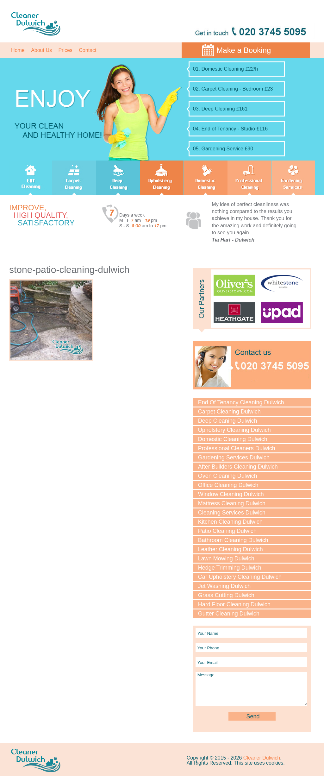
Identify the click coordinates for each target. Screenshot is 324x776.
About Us (41, 50)
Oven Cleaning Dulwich (227, 476)
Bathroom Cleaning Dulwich (233, 540)
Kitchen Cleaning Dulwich (230, 522)
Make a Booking (243, 50)
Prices (65, 50)
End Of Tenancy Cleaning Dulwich (241, 402)
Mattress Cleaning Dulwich (231, 503)
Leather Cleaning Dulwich (230, 549)
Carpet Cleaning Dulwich (229, 411)
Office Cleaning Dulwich (228, 485)
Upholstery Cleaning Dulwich (234, 430)
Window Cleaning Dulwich (231, 494)
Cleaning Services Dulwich (231, 512)
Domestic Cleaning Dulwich (232, 439)
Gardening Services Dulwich (234, 457)
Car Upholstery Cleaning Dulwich (240, 577)
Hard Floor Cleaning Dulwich (234, 604)
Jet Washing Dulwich (224, 586)
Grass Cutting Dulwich (226, 595)
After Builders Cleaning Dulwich (238, 467)
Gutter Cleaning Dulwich (228, 613)
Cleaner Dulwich (261, 757)
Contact (87, 50)
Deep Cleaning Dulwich (227, 421)
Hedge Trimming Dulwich (229, 568)
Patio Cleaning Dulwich (227, 531)
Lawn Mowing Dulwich (226, 558)
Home (18, 50)
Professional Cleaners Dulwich (236, 448)
